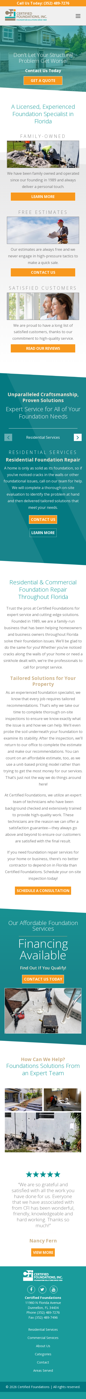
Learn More (43, 196)
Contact (43, 1362)
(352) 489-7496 (46, 1317)
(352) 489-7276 (48, 1312)
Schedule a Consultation (43, 890)
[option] (43, 440)
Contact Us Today (43, 979)
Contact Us (43, 272)
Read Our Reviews (43, 348)
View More (43, 1252)
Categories (43, 1354)
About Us (43, 1346)
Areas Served (43, 1370)
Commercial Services (43, 1338)
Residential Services (43, 1329)
